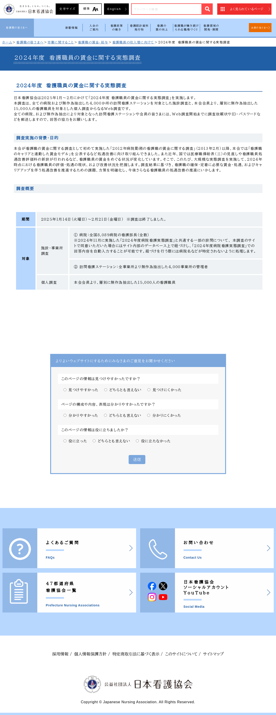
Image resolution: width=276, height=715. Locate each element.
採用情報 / (62, 654)
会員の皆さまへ (260, 27)
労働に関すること (60, 42)
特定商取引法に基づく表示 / (137, 654)
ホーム (7, 42)
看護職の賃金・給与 (93, 42)
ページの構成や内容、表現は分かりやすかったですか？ (108, 404)
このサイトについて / (183, 654)
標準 (86, 8)
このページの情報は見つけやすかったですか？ (101, 379)
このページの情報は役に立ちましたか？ (95, 430)
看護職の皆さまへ (17, 27)
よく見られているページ (247, 9)
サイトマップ (213, 654)
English (114, 9)
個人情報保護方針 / (92, 654)
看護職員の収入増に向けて (133, 42)
